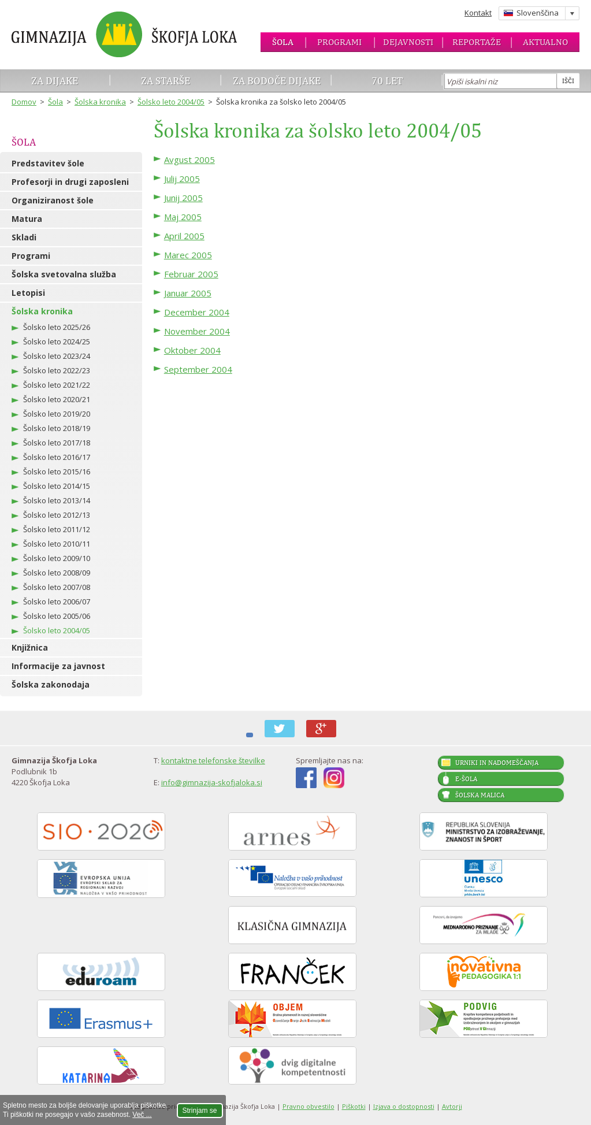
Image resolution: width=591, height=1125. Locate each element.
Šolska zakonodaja (51, 684)
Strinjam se (200, 1111)
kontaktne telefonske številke (213, 760)
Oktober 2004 (192, 350)
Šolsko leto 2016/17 (56, 457)
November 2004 (197, 331)
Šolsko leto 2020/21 (56, 399)
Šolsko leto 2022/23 (56, 370)
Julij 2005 (182, 178)
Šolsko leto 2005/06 (56, 616)
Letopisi (28, 292)
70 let (387, 81)
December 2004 (196, 312)
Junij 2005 (183, 197)
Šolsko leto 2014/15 (56, 486)
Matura (27, 218)
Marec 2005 (188, 255)
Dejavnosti (408, 41)
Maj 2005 (183, 216)
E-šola (466, 779)
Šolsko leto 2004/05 (171, 101)
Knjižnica (30, 647)
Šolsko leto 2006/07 (56, 601)
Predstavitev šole (48, 163)
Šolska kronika (100, 101)
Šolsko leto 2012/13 (56, 515)
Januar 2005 (187, 293)
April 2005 (184, 236)
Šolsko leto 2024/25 (56, 341)
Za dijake (54, 81)
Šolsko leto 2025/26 (56, 327)
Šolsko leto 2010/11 (56, 544)
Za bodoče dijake (277, 81)
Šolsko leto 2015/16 (56, 471)
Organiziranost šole (53, 200)
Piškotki (354, 1106)
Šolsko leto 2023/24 (56, 356)
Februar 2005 (191, 274)
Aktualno (545, 41)
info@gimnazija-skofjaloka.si (211, 782)
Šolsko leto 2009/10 (56, 558)
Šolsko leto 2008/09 (56, 572)
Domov (24, 101)
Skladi (24, 237)
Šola (282, 41)
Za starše (165, 81)
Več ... (141, 1115)
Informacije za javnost (58, 665)
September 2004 (198, 369)
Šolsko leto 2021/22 (56, 385)
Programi (339, 41)
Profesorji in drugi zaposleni (70, 181)
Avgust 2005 (189, 159)
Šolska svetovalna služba (64, 274)
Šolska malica (479, 795)
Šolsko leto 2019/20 (56, 414)
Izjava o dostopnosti (403, 1106)
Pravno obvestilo (308, 1106)
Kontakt (478, 13)
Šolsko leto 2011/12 (56, 529)
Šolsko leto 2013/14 (56, 500)
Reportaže (476, 41)
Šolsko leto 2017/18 (56, 442)
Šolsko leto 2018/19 (56, 428)
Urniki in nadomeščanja (496, 763)
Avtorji (452, 1106)
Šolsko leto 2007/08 (56, 587)
